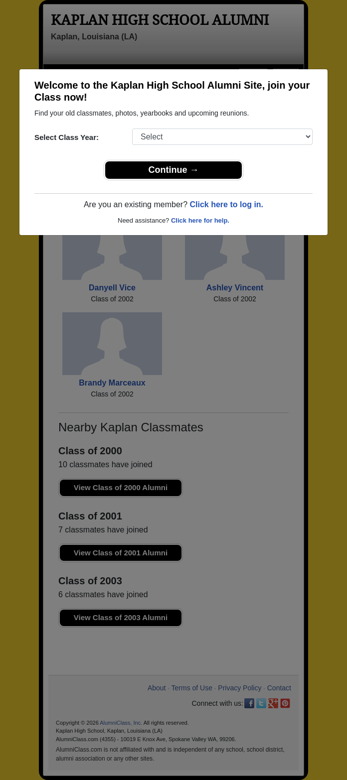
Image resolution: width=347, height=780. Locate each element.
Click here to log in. (226, 204)
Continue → (174, 170)
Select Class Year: (66, 137)
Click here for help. (200, 220)
